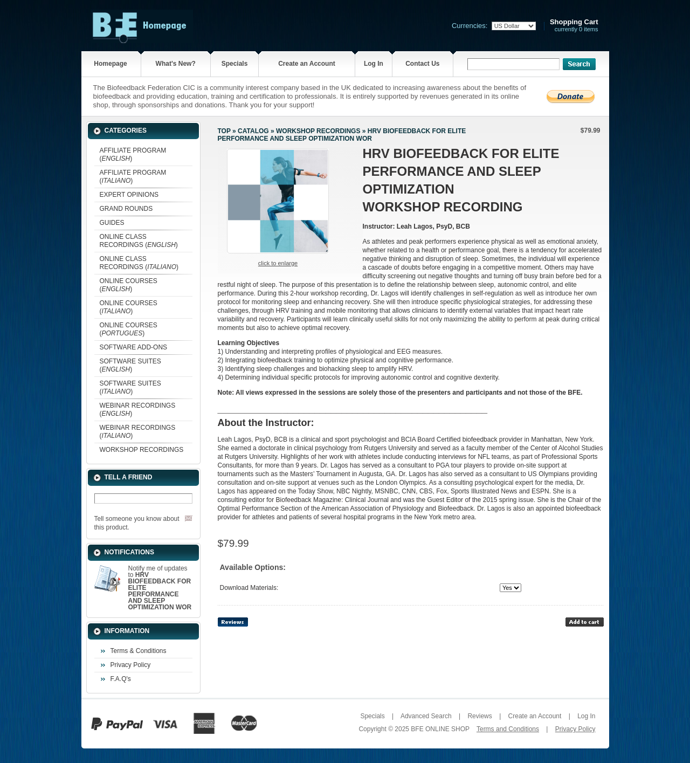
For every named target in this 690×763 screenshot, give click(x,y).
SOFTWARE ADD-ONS (134, 347)
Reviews (479, 716)
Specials (235, 63)
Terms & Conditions (139, 651)
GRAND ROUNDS (126, 208)
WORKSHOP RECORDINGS (142, 449)
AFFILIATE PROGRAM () (133, 154)
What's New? (176, 63)
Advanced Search (426, 716)
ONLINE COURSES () (128, 285)
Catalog (253, 131)
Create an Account (306, 63)
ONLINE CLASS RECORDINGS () (139, 241)
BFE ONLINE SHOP (440, 729)
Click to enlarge (278, 263)
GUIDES (112, 222)
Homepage (110, 63)
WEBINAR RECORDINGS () (138, 409)
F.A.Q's (121, 679)
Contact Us (422, 63)
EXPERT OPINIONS (129, 194)
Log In (373, 63)
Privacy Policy (131, 665)
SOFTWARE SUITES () (130, 365)
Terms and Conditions (508, 729)
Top (224, 131)
